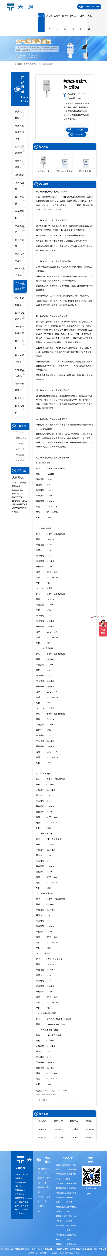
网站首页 (41, 22)
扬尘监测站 (71, 1193)
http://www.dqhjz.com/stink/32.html (56, 1091)
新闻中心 (57, 22)
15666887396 (92, 6)
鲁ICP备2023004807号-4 (69, 1253)
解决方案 (65, 22)
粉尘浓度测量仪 (71, 1227)
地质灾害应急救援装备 (71, 1167)
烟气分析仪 (61, 1225)
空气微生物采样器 (71, 1218)
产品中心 (49, 22)
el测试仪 (59, 1183)
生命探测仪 (71, 1188)
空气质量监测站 (61, 1176)
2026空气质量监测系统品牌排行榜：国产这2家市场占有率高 (22, 444)
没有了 (44, 1100)
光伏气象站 (71, 1183)
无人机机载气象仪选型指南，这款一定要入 (22, 432)
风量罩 (59, 1244)
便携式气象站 (61, 1167)
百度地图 (41, 1208)
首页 (25, 64)
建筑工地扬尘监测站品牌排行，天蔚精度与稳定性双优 (22, 438)
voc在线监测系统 (70, 1199)
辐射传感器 (61, 1188)
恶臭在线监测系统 (46, 64)
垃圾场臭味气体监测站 (49, 192)
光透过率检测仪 (71, 1237)
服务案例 (73, 22)
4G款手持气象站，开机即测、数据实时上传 (22, 449)
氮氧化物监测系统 (61, 1218)
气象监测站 (61, 1193)
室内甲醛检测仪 (71, 1209)
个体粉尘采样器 (61, 1237)
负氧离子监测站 (71, 1176)
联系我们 (88, 22)
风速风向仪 (71, 1244)
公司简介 (81, 22)
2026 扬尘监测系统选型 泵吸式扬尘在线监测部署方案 (22, 460)
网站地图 (47, 1199)
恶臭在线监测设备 (49, 1095)
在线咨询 (79, 135)
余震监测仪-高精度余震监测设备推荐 (22, 455)
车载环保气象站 (61, 1199)
